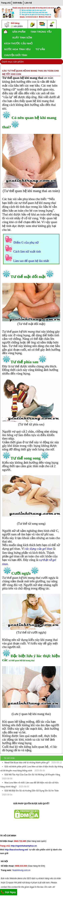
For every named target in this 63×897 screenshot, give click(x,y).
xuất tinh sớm (22, 37)
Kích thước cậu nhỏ (18, 43)
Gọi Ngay (8, 892)
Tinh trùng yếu (40, 31)
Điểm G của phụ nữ (26, 242)
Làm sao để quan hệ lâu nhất (31, 261)
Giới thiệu (17, 3)
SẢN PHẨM (18, 31)
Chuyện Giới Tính (15, 55)
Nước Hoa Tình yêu (17, 49)
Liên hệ (28, 3)
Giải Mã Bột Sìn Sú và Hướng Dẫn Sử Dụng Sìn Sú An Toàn (32, 791)
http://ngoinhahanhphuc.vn (24, 846)
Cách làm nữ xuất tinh (27, 251)
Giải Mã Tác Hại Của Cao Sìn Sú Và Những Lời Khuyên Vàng (32, 774)
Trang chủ (6, 3)
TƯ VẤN (40, 49)
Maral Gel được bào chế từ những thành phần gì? (27, 762)
